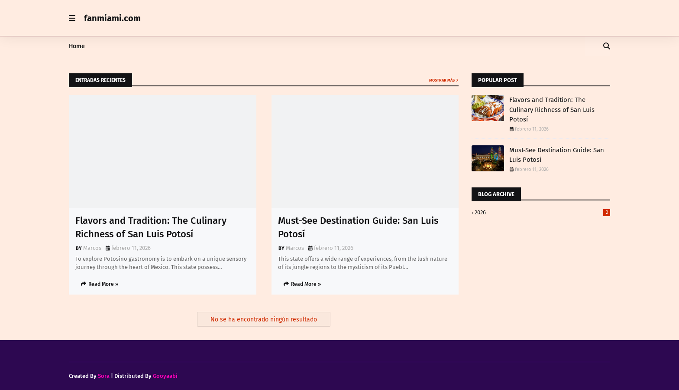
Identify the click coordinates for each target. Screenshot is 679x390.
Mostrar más (442, 80)
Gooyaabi (165, 376)
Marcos (92, 248)
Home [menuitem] (77, 46)
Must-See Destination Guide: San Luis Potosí (358, 227)
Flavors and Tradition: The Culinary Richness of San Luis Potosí (150, 227)
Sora (104, 376)
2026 (542, 212)
